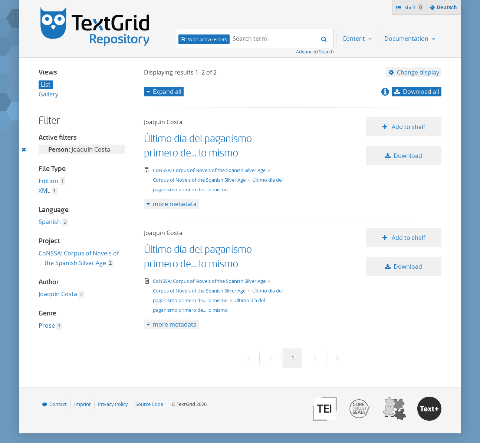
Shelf (413, 7)
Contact (58, 404)
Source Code (149, 404)
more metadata (175, 204)
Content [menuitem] (354, 38)
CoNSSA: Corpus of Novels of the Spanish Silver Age (210, 170)
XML (44, 190)
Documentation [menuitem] (407, 38)
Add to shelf (407, 127)
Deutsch (447, 8)
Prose (47, 325)
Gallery (48, 94)
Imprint (82, 404)
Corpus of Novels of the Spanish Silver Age (200, 179)
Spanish (50, 222)
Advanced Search (315, 51)
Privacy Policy (113, 404)
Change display (418, 72)
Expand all (167, 91)
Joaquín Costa (58, 294)
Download (408, 156)
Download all (421, 91)
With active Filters (207, 39)
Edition (48, 181)
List (45, 84)
